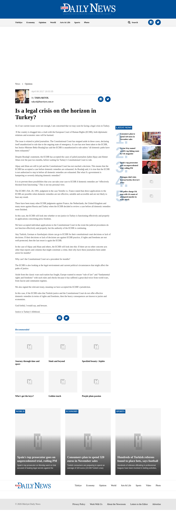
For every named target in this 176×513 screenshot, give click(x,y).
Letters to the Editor (139, 504)
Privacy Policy (79, 504)
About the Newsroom (116, 504)
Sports (77, 22)
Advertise (156, 504)
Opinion (42, 22)
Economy (30, 22)
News (17, 84)
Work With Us (96, 504)
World (53, 22)
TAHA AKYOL (42, 98)
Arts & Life (65, 22)
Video (148, 485)
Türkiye (18, 22)
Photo (86, 22)
